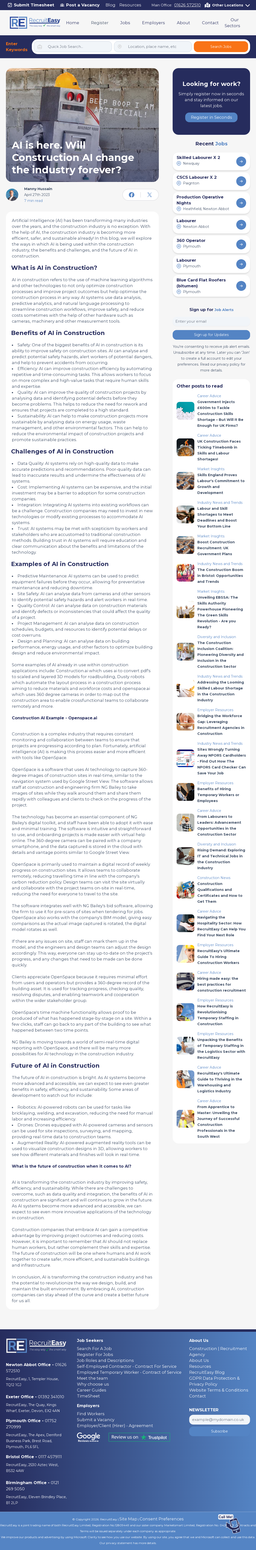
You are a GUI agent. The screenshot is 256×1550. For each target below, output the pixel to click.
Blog (110, 4)
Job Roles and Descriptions (105, 1360)
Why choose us (93, 1384)
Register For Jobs (95, 1354)
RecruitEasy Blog (207, 1372)
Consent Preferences (162, 1518)
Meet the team (92, 1378)
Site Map (128, 1518)
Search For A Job (94, 1348)
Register (100, 22)
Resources (130, 4)
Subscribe (219, 1431)
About (183, 22)
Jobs (125, 22)
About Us (199, 1360)
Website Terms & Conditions (218, 1390)
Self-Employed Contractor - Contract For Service (127, 1366)
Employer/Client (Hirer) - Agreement (115, 1425)
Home (72, 22)
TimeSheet (88, 1395)
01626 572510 (187, 4)
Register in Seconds (211, 117)
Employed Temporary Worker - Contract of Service (129, 1372)
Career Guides (91, 1390)
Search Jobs (220, 46)
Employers (153, 22)
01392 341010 (51, 1396)
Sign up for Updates (211, 335)
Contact (210, 22)
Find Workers (91, 1413)
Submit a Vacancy (95, 1419)
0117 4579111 (50, 1456)
